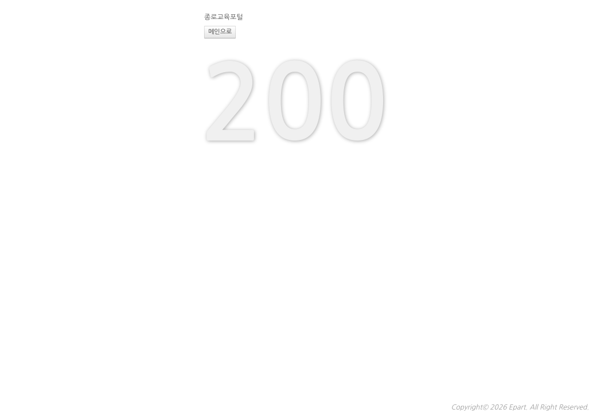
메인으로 (220, 32)
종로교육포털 (223, 17)
